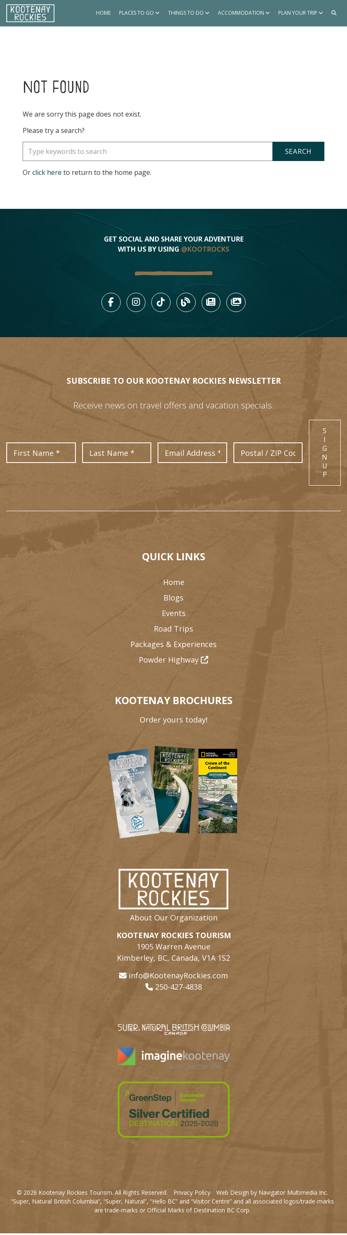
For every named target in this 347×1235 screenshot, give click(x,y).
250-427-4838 (178, 988)
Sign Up (325, 454)
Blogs (173, 600)
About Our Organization (174, 919)
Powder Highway (173, 662)
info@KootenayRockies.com (178, 977)
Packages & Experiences (173, 646)
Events (174, 615)
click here (47, 172)
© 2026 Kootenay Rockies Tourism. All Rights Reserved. (92, 1194)
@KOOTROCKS (205, 249)
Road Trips (173, 631)
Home (103, 12)
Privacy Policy (192, 1194)
